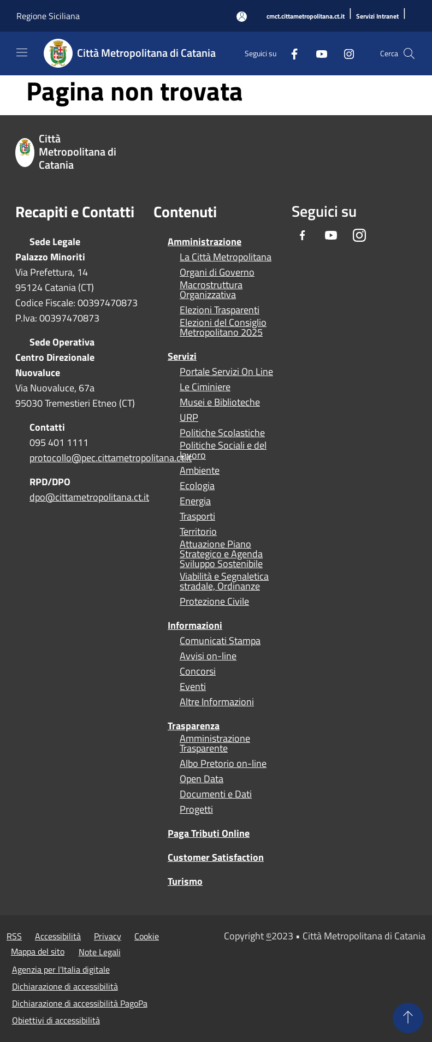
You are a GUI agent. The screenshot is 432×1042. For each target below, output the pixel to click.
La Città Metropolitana (225, 257)
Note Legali (100, 951)
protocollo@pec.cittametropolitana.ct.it (110, 457)
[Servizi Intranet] (377, 16)
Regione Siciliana (48, 15)
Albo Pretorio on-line (223, 764)
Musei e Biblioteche (220, 402)
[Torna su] (408, 1018)
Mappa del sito (37, 951)
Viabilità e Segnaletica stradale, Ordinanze (224, 581)
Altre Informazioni (217, 702)
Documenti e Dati (216, 794)
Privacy (107, 936)
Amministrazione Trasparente (215, 743)
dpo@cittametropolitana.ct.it (89, 497)
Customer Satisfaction (216, 857)
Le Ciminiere (205, 387)
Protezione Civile (214, 601)
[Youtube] (317, 53)
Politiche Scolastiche (222, 433)
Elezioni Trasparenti (219, 310)
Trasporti (197, 516)
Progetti (196, 809)
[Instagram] (345, 53)
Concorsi (198, 671)
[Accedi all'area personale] (242, 16)
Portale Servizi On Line (226, 372)
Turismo (185, 881)
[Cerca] (409, 53)
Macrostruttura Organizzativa (211, 290)
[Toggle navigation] (21, 52)
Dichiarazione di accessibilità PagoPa (79, 1003)
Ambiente (200, 470)
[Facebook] (290, 53)
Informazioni (195, 625)
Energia (195, 501)
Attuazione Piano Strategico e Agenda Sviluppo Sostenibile (221, 554)
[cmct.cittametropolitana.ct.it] (306, 16)
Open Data (201, 779)
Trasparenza (194, 725)
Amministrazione (204, 241)
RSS (14, 936)
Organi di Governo (217, 272)
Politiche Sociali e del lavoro (223, 450)
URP (189, 417)
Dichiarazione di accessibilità (65, 986)
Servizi (182, 356)
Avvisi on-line (208, 656)
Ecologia (197, 486)
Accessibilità (58, 936)
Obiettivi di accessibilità (56, 1020)
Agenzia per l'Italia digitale (61, 969)
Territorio (198, 532)
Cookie (146, 936)
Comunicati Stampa (220, 641)
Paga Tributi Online (209, 833)
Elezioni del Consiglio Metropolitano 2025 (223, 327)
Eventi (193, 687)
